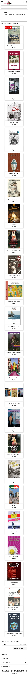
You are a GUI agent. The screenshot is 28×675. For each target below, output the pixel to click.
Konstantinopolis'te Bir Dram (14, 454)
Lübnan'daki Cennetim (14, 71)
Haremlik (14, 224)
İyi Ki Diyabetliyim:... (14, 556)
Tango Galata (14, 480)
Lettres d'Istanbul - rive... (14, 326)
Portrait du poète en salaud (14, 45)
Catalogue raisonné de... (14, 301)
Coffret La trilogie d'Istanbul (14, 403)
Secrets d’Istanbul (14, 429)
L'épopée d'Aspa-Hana (14, 173)
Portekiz (14, 505)
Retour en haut (19, 648)
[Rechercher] (14, 7)
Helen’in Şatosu (14, 97)
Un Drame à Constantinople (14, 250)
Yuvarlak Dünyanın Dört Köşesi (14, 633)
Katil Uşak (14, 148)
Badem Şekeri (14, 531)
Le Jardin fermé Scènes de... (14, 199)
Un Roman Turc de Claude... (14, 275)
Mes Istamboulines (14, 377)
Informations (5, 666)
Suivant (23, 644)
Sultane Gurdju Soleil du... (14, 352)
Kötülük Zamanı (14, 582)
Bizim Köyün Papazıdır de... (14, 607)
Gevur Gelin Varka (14, 122)
